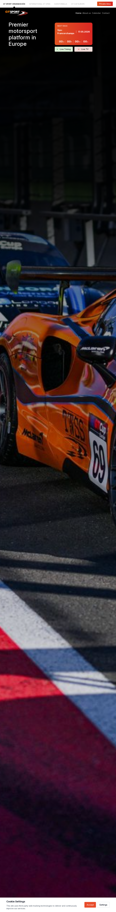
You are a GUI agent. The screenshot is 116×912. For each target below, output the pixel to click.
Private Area (105, 4)
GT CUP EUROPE (78, 4)
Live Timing (64, 49)
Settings (103, 904)
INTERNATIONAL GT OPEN (39, 4)
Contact (106, 13)
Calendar (96, 13)
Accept (90, 904)
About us (86, 13)
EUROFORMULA (60, 4)
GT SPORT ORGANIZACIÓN (14, 4)
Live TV (83, 49)
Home (78, 13)
